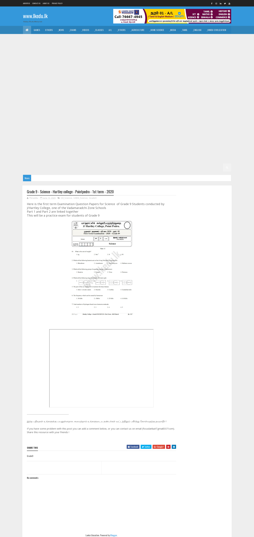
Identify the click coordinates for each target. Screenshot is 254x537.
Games (37, 30)
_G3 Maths (129, 159)
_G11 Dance (134, 54)
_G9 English (47, 102)
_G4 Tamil (159, 151)
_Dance (125, 38)
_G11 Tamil (130, 70)
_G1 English (151, 167)
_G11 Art (75, 54)
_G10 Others (32, 94)
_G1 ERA (181, 167)
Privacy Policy (57, 3)
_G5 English (32, 151)
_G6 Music (46, 143)
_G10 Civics (59, 78)
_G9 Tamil (47, 110)
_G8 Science (110, 119)
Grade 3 (52, 159)
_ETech (152, 46)
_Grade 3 (65, 159)
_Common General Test (37, 46)
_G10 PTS (47, 94)
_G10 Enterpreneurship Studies (71, 86)
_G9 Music (146, 102)
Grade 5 (157, 143)
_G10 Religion (63, 94)
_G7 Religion (192, 127)
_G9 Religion (192, 102)
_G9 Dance (215, 94)
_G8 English (150, 110)
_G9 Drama (31, 102)
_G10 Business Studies (37, 78)
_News (61, 30)
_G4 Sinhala (143, 151)
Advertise (26, 3)
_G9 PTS (177, 102)
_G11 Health (153, 62)
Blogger (112, 535)
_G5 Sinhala (197, 143)
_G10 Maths (192, 86)
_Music (113, 38)
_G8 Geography (169, 110)
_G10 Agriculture (205, 70)
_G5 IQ (183, 143)
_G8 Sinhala (127, 119)
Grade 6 (61, 135)
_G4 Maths (191, 151)
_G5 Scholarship (96, 151)
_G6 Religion (92, 143)
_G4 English (175, 151)
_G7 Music (146, 127)
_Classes (99, 30)
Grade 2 (173, 159)
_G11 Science (95, 70)
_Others (121, 30)
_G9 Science (209, 102)
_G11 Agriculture (57, 54)
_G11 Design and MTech (212, 54)
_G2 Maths (48, 167)
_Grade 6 (74, 135)
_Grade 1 (105, 167)
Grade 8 (61, 110)
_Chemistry (181, 46)
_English (197, 30)
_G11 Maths (31, 70)
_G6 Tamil (142, 143)
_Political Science (181, 38)
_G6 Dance (118, 135)
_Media (172, 30)
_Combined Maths (215, 46)
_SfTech (139, 46)
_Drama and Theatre (144, 38)
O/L (27, 54)
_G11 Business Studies (96, 54)
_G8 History (204, 110)
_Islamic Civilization (36, 38)
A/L (110, 30)
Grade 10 (171, 70)
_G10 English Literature (38, 86)
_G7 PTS (177, 127)
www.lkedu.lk (35, 16)
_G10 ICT (177, 86)
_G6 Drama (133, 135)
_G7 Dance (213, 119)
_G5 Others (76, 151)
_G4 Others (220, 151)
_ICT (56, 46)
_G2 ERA (62, 167)
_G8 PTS (77, 119)
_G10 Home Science (158, 86)
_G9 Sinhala (32, 110)
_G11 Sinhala (113, 70)
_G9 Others (162, 102)
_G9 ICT (116, 102)
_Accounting (87, 46)
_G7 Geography (66, 127)
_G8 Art (88, 110)
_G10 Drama (178, 78)
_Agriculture (137, 30)
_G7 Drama (31, 127)
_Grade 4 (127, 151)
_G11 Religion (77, 70)
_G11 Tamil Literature (151, 70)
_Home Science (157, 30)
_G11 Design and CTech (156, 54)
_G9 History (101, 102)
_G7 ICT (116, 127)
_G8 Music (46, 119)
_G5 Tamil (213, 143)
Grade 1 (91, 167)
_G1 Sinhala (120, 167)
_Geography (202, 38)
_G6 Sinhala (127, 143)
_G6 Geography (169, 135)
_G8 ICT (219, 110)
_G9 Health (84, 102)
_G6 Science (110, 143)
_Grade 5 (170, 143)
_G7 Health (84, 127)
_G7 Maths (130, 127)
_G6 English (150, 135)
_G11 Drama (31, 62)
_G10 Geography (100, 86)
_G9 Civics (199, 94)
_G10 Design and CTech (98, 78)
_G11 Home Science (191, 62)
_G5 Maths (48, 151)
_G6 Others (62, 143)
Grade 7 (157, 119)
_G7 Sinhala (32, 135)
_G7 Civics (198, 119)
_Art (102, 38)
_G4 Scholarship (34, 159)
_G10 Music (208, 86)
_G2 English (32, 167)
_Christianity (74, 38)
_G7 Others (162, 127)
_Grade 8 (74, 110)
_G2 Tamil (218, 159)
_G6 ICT (219, 135)
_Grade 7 (170, 119)
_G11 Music (47, 70)
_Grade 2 (186, 159)
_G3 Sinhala (81, 159)
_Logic (163, 38)
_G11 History (170, 62)
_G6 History (204, 135)
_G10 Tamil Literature (138, 94)
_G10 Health (120, 86)
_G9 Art (185, 94)
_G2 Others (76, 167)
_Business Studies (108, 46)
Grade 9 (158, 94)
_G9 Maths (130, 102)
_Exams (72, 30)
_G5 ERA (62, 151)
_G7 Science (209, 127)
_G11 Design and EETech (184, 54)
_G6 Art (88, 135)
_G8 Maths (31, 119)
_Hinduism (57, 38)
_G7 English (47, 127)
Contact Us (36, 3)
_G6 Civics (103, 135)
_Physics (196, 46)
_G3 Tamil (97, 159)
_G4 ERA (205, 151)
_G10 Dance (75, 78)
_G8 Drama (133, 110)
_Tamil (184, 30)
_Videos (85, 30)
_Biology (165, 46)
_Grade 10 (186, 70)
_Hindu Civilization (216, 30)
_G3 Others (158, 159)
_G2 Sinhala (202, 159)
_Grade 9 (171, 94)
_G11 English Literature (72, 62)
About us (46, 3)
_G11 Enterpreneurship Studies (105, 62)
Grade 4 (114, 151)
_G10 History (137, 86)
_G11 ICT (209, 62)
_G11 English (48, 62)
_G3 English (113, 159)
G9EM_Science (80, 198)
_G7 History (101, 127)
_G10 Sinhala (99, 94)
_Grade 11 (39, 54)
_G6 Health (187, 135)
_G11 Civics (117, 54)
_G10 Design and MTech (155, 78)
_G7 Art (184, 119)
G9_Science (66, 198)
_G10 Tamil (116, 94)
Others (49, 30)
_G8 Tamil (142, 119)
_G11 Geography (134, 62)
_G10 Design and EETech (126, 78)
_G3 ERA (143, 159)
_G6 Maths (31, 143)
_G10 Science (81, 94)
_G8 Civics (103, 110)
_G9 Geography (66, 102)
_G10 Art (223, 70)
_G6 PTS (77, 143)
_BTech (126, 46)
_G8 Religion (92, 119)
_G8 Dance (118, 110)
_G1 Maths (167, 167)
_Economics (69, 46)
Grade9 (92, 198)
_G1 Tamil (135, 167)
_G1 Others (195, 167)
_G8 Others (62, 119)
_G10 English (195, 78)
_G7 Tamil (47, 135)
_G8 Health (187, 110)
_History (90, 38)
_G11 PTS (62, 70)
